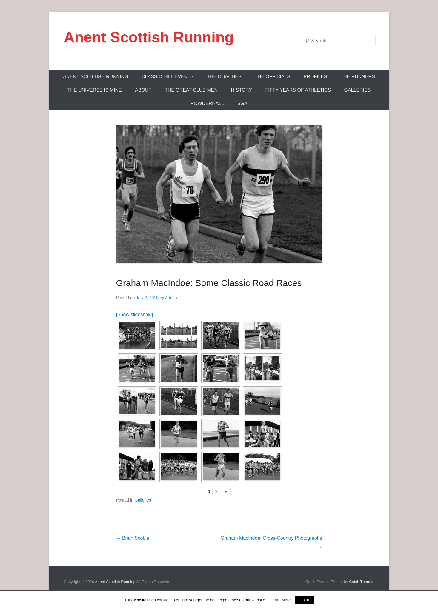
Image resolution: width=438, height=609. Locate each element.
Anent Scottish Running (149, 37)
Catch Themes (361, 581)
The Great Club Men (191, 90)
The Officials (272, 76)
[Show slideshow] (134, 314)
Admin (171, 297)
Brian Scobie (132, 538)
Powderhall (207, 103)
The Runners (357, 76)
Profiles (315, 76)
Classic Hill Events (168, 76)
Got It (304, 600)
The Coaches (224, 76)
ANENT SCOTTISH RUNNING (95, 76)
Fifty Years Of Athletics (298, 90)
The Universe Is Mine (94, 90)
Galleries (357, 90)
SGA (242, 103)
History (241, 90)
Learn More (280, 600)
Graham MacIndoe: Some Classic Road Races (209, 283)
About (143, 90)
